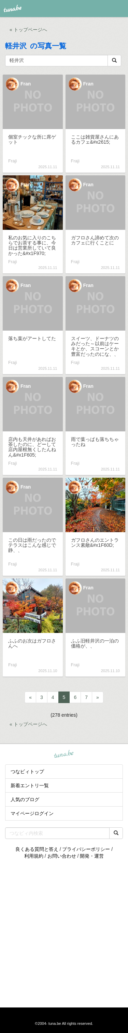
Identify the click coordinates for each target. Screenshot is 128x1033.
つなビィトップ (27, 771)
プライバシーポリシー (86, 849)
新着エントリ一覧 (30, 785)
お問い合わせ (61, 856)
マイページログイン (32, 813)
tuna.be (63, 754)
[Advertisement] (64, 933)
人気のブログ (25, 799)
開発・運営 (92, 856)
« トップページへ (28, 29)
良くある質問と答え (36, 849)
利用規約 (33, 856)
